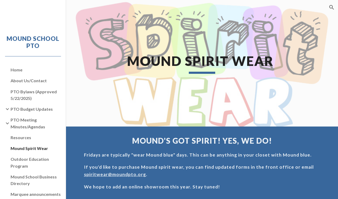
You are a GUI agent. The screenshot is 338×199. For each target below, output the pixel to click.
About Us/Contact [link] (29, 80)
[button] (331, 7)
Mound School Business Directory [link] (34, 180)
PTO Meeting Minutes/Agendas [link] (28, 123)
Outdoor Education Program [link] (30, 162)
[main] (202, 63)
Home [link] (16, 69)
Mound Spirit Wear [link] (29, 148)
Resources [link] (21, 137)
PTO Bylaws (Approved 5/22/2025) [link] (34, 95)
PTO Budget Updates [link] (32, 108)
